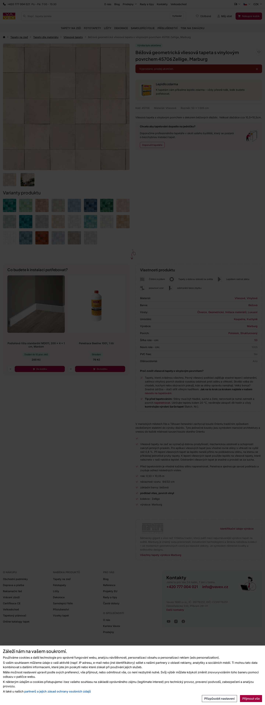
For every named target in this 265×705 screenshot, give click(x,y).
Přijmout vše (251, 698)
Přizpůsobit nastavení (219, 698)
